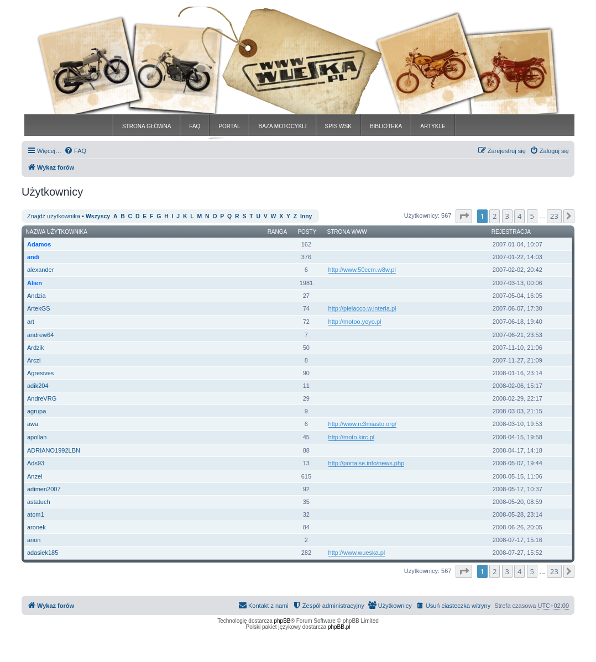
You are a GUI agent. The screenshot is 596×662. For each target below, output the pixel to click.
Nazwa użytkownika (56, 232)
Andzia (36, 295)
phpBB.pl (339, 627)
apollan (36, 437)
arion (33, 540)
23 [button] (554, 216)
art (30, 321)
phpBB (282, 621)
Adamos (39, 244)
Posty (306, 232)
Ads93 (35, 463)
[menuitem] (75, 150)
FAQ (194, 126)
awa (32, 424)
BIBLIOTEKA (386, 126)
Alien (34, 283)
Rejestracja (511, 232)
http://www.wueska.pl (356, 552)
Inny (306, 216)
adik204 (38, 385)
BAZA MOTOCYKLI (282, 126)
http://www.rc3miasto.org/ (362, 424)
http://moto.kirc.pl (351, 437)
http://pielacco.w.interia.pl (362, 308)
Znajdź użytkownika (53, 216)
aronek (36, 527)
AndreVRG (41, 398)
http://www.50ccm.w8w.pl (362, 269)
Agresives (40, 373)
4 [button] (519, 216)
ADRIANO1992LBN (53, 450)
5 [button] (532, 216)
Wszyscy (98, 216)
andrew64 (40, 335)
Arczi (33, 360)
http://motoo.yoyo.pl (354, 321)
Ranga (277, 232)
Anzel (35, 476)
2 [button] (494, 216)
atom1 (35, 514)
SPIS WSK (338, 126)
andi (33, 257)
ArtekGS (38, 308)
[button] (464, 216)
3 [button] (507, 216)
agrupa (36, 411)
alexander (40, 269)
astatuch (38, 501)
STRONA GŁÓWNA (146, 126)
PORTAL (229, 126)
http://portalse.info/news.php (366, 463)
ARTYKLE (432, 126)
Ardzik (35, 347)
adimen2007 (44, 489)
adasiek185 (42, 552)
